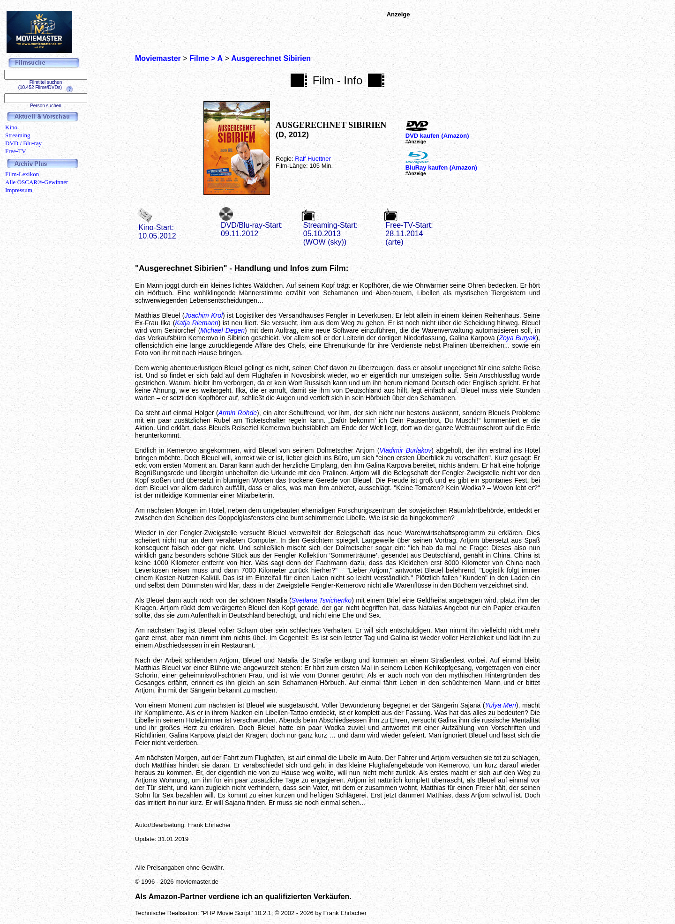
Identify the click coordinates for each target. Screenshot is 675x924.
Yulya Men (500, 705)
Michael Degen (222, 330)
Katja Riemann (196, 323)
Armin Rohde (237, 413)
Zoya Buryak (517, 338)
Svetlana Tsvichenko (322, 600)
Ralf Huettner (313, 158)
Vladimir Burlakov (405, 450)
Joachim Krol (204, 315)
